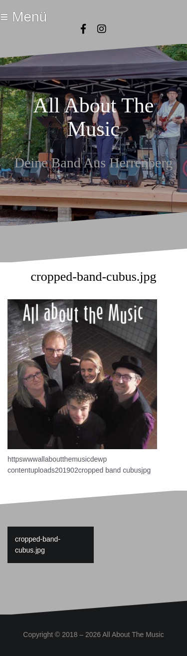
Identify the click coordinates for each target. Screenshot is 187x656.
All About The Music (93, 117)
